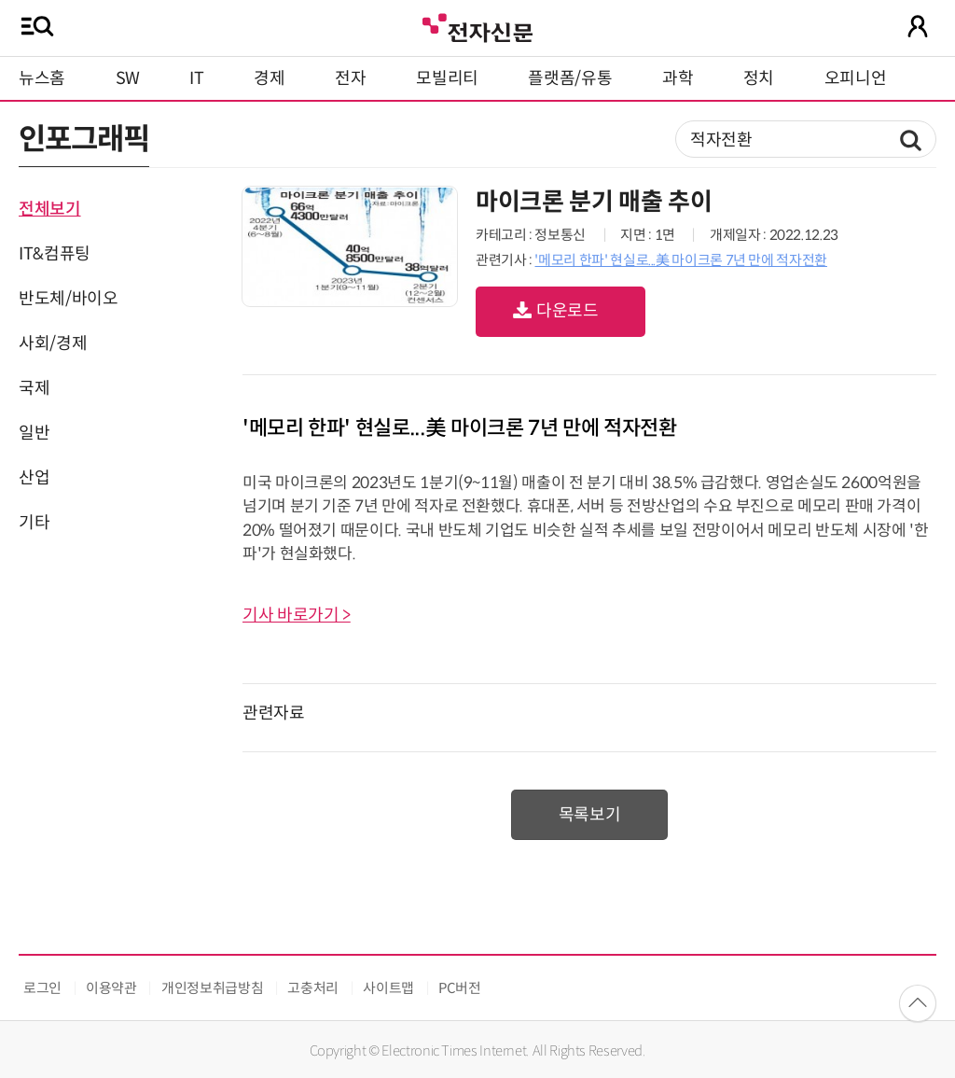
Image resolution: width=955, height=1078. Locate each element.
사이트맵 (388, 988)
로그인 (42, 988)
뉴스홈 (42, 78)
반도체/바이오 (68, 298)
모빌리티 (447, 78)
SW (128, 78)
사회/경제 (53, 343)
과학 (677, 78)
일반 (34, 433)
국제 (34, 388)
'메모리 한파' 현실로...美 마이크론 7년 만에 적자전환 (680, 260)
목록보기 (590, 815)
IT (196, 78)
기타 (34, 522)
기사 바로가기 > (296, 615)
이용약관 (111, 988)
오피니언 (855, 78)
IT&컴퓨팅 (54, 254)
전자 (350, 78)
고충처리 (313, 988)
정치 (758, 78)
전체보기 (50, 209)
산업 (34, 478)
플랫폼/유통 (570, 78)
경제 (269, 78)
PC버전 (459, 988)
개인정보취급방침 (212, 988)
